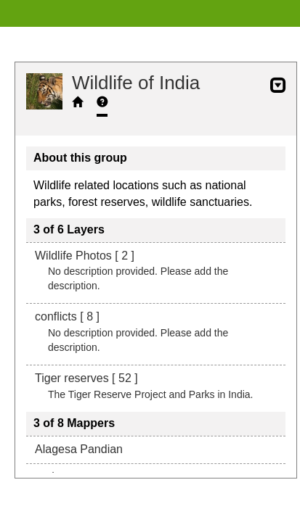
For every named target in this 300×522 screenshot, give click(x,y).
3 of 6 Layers (69, 229)
